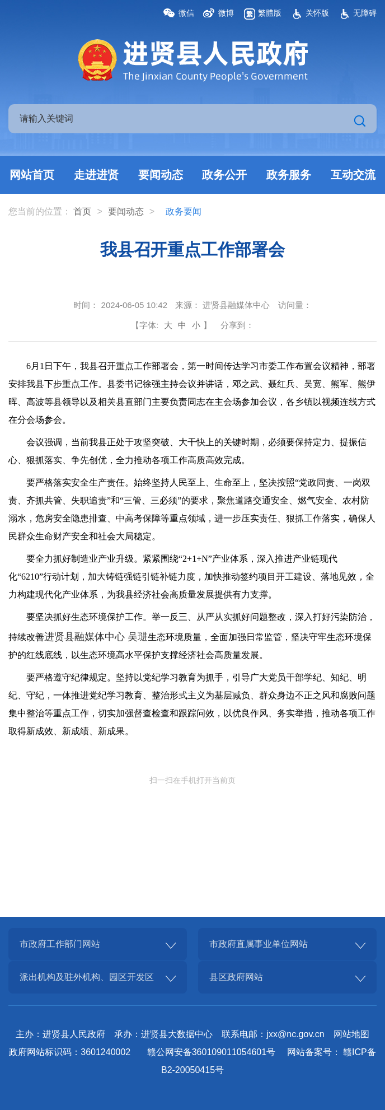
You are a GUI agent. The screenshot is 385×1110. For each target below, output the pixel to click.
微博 (226, 12)
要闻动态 (160, 175)
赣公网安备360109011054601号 (211, 1052)
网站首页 (32, 175)
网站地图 (351, 1034)
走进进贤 (96, 175)
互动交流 (353, 175)
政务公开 (224, 175)
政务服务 (288, 175)
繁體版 (269, 12)
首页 (82, 211)
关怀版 (317, 12)
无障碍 (365, 12)
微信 (186, 12)
